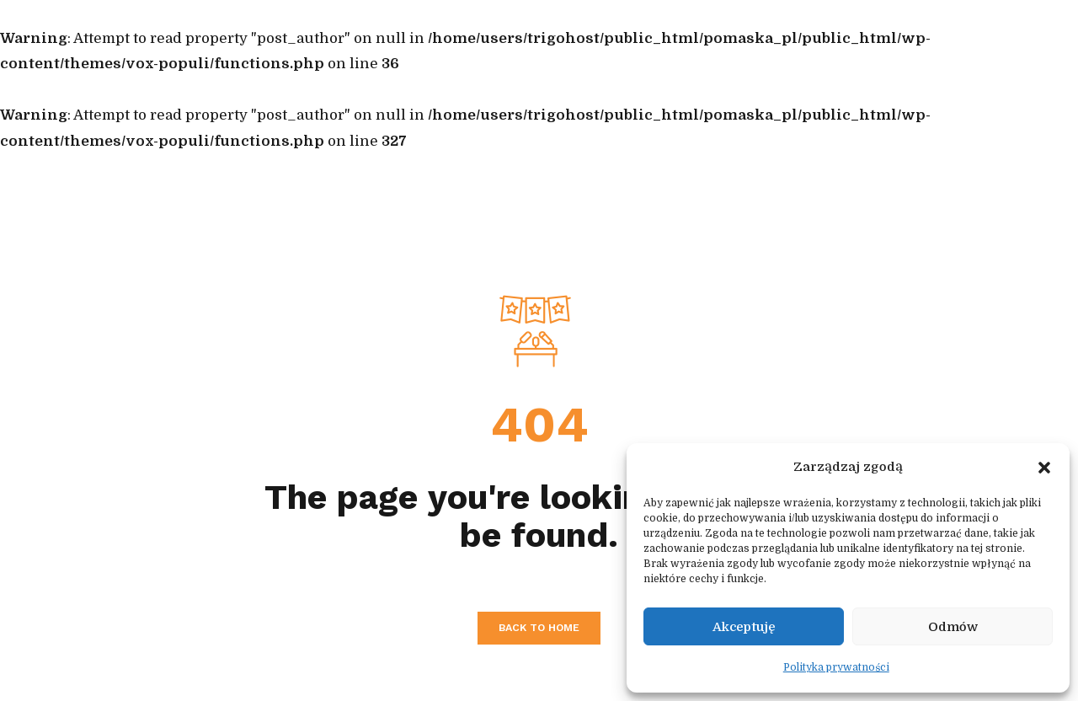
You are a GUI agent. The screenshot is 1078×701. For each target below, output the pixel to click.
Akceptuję (744, 626)
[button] (1044, 467)
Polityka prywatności (836, 667)
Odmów (953, 626)
